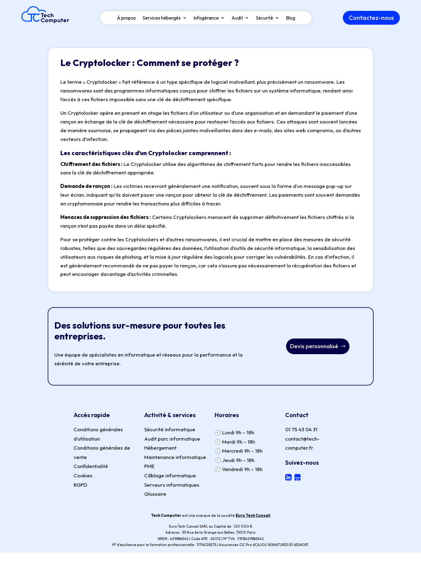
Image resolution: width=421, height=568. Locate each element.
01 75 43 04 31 (301, 430)
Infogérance (206, 20)
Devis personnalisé (314, 347)
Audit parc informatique (172, 439)
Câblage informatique (170, 476)
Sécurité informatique (169, 430)
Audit (237, 20)
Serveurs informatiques (171, 485)
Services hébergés (161, 20)
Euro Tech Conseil (253, 516)
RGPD (80, 485)
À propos (126, 20)
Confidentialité (91, 467)
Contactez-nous (371, 20)
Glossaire (155, 495)
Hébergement (160, 448)
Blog (290, 20)
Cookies (83, 476)
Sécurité (264, 20)
